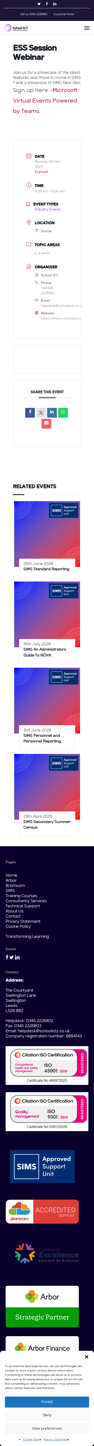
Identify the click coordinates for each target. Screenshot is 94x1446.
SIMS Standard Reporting (46, 569)
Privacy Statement (56, 1439)
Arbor (11, 881)
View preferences (47, 1429)
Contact (13, 916)
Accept (47, 1402)
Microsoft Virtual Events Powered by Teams (45, 101)
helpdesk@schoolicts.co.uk (62, 306)
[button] (86, 1356)
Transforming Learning (27, 937)
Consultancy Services (26, 901)
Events (42, 253)
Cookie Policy (32, 1439)
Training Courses (22, 896)
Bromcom (15, 886)
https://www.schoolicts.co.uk (64, 318)
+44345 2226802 (48, 290)
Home (11, 875)
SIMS (10, 891)
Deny (47, 1415)
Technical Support (23, 906)
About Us (15, 911)
